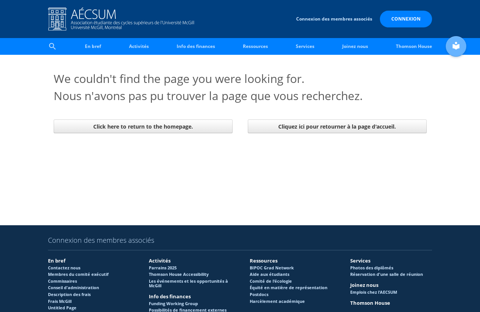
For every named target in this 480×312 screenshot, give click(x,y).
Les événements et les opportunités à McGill (188, 283)
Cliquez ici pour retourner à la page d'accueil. (337, 126)
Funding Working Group (173, 303)
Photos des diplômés (371, 268)
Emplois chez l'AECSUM (373, 292)
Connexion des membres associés (334, 19)
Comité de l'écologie (271, 281)
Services (305, 46)
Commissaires (62, 281)
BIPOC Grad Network (272, 268)
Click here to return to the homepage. (143, 126)
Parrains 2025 (163, 268)
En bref (93, 46)
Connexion (406, 19)
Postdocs (259, 294)
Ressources (255, 46)
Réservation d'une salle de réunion (386, 274)
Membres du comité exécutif (78, 274)
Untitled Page (62, 308)
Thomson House (414, 46)
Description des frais (69, 294)
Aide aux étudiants (269, 274)
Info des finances (196, 46)
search (52, 46)
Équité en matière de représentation (288, 287)
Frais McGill (60, 301)
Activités (139, 46)
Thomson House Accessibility (179, 274)
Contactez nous (64, 268)
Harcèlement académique (277, 301)
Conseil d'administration (73, 287)
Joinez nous (355, 46)
